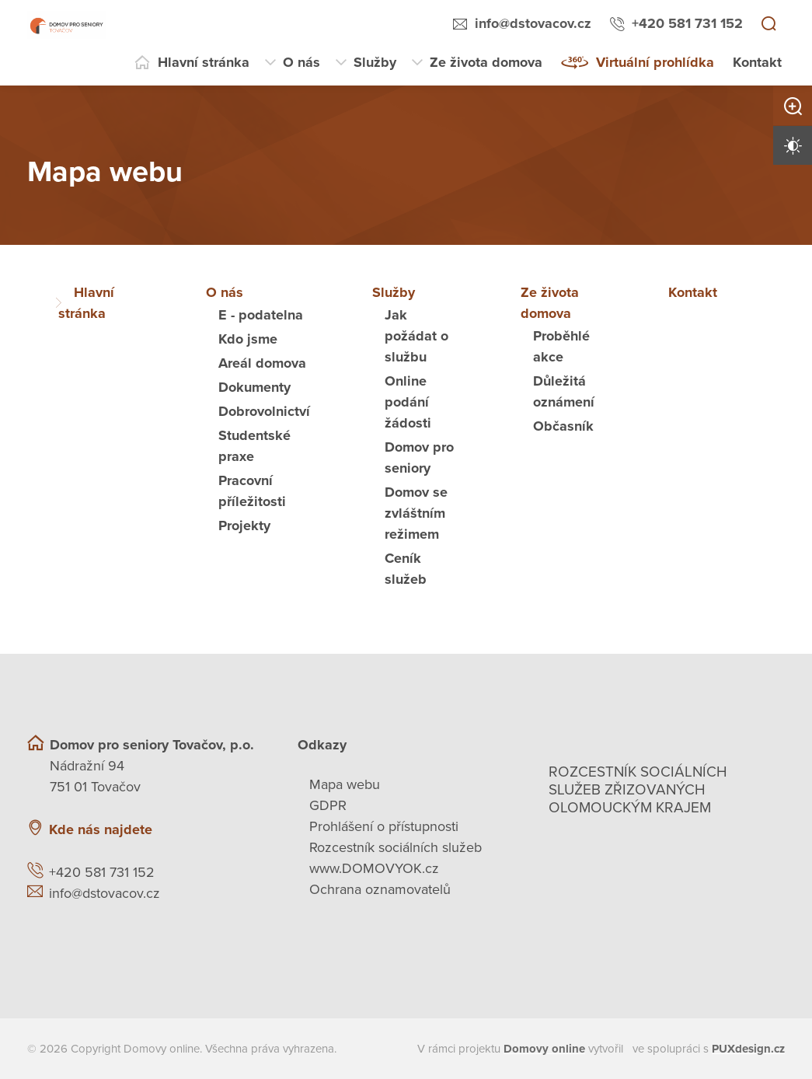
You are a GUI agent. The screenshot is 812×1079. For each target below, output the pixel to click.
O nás (301, 62)
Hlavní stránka (203, 62)
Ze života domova (486, 62)
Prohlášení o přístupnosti (383, 826)
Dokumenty (254, 387)
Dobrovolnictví (264, 411)
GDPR (328, 805)
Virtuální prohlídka (655, 62)
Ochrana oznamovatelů (380, 889)
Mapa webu (344, 784)
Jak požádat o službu (416, 335)
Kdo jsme (247, 338)
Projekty (244, 525)
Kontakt (757, 62)
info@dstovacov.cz (533, 23)
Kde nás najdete (100, 829)
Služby (375, 62)
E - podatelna (260, 314)
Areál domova (262, 363)
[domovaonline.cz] (544, 1049)
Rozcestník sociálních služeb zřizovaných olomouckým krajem (638, 789)
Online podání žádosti (408, 401)
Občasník (563, 426)
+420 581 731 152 (687, 23)
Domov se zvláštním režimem (416, 513)
